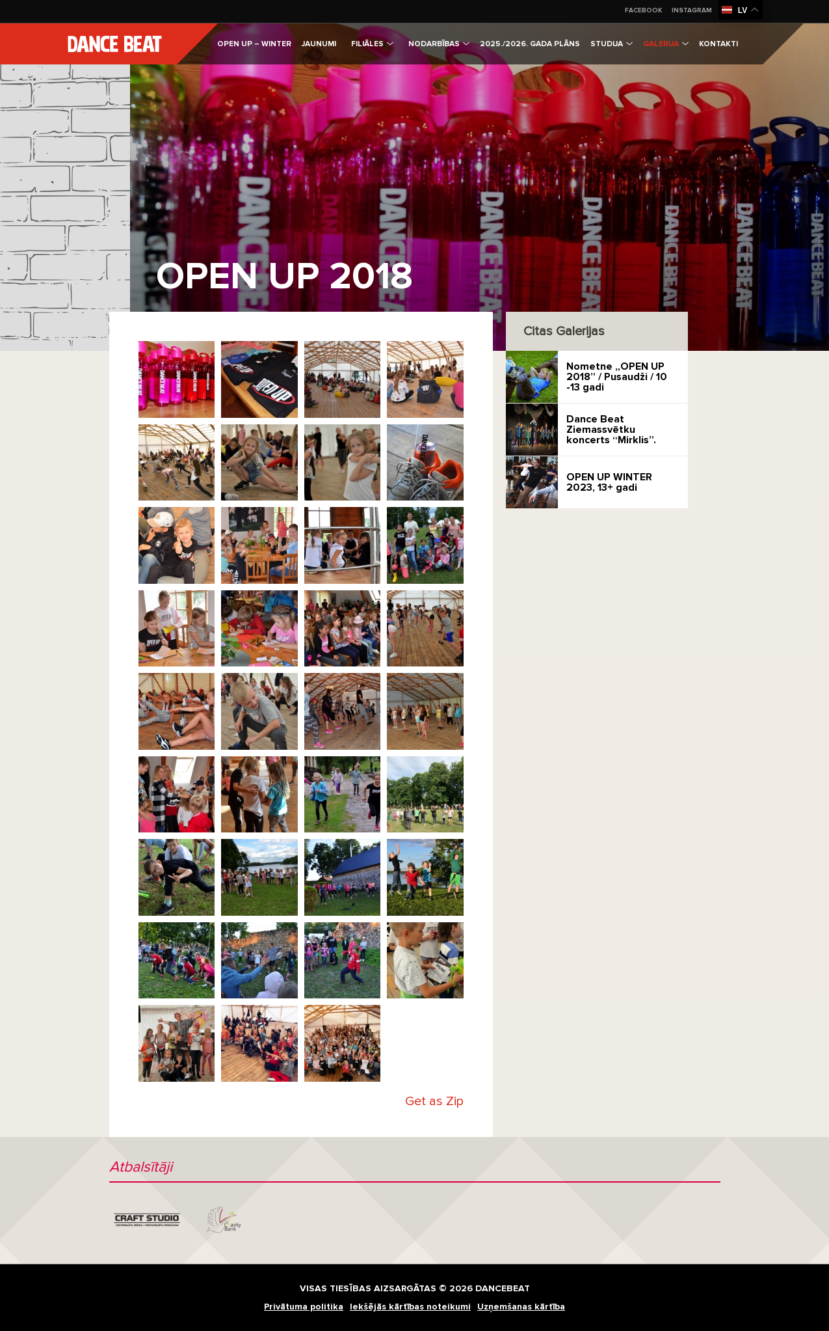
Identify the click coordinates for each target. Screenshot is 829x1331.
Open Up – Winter (254, 44)
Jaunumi (319, 44)
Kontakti (718, 44)
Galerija (666, 44)
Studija (611, 44)
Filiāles (372, 44)
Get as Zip (434, 1101)
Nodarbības (438, 44)
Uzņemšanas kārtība (521, 1306)
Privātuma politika (303, 1306)
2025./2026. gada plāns (530, 44)
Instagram (692, 10)
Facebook (643, 10)
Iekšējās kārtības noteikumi (410, 1306)
